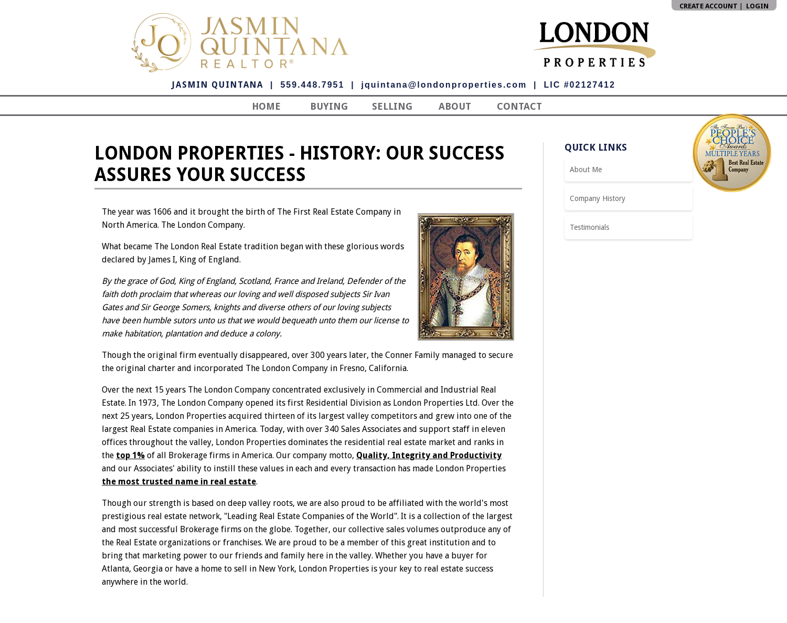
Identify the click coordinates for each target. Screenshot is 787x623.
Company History (597, 198)
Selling (392, 106)
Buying (328, 106)
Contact (519, 106)
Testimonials (589, 227)
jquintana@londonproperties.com (444, 84)
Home (266, 106)
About (455, 106)
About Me (586, 169)
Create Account (708, 6)
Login (757, 6)
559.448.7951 (312, 84)
